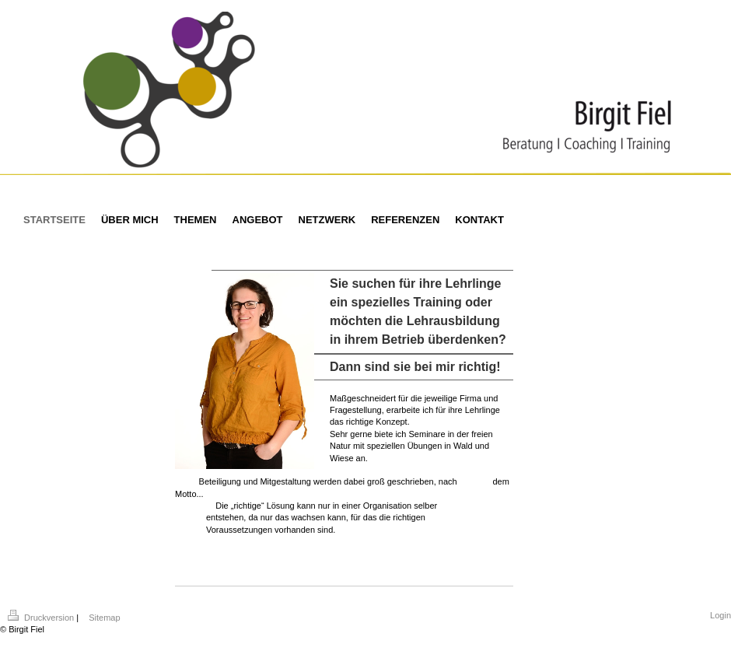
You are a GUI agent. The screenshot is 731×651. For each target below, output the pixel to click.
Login (720, 615)
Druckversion (42, 617)
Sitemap (104, 617)
